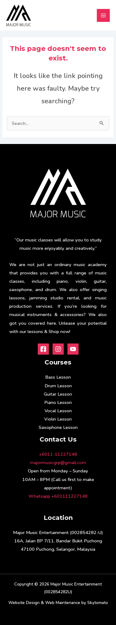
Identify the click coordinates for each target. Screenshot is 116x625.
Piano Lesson (58, 402)
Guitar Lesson (58, 394)
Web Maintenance (62, 603)
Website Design (24, 603)
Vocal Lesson (58, 411)
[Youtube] (73, 349)
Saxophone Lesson (58, 427)
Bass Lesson (58, 377)
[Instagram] (58, 349)
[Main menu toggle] (103, 15)
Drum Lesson (58, 386)
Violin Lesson (58, 419)
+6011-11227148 (58, 454)
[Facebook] (43, 349)
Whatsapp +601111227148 (58, 496)
